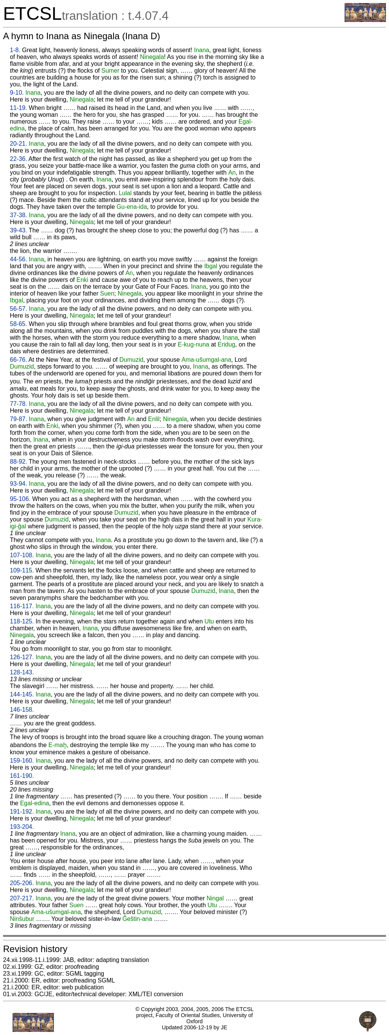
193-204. (22, 827)
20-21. (18, 143)
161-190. (22, 776)
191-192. (22, 811)
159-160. (22, 760)
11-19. (18, 108)
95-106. (20, 499)
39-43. (18, 230)
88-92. (18, 461)
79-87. (18, 419)
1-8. (15, 50)
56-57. (18, 308)
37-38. (18, 215)
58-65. (18, 324)
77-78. (18, 404)
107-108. (22, 555)
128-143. (22, 672)
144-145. (22, 694)
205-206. (22, 883)
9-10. (17, 92)
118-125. (22, 621)
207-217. (22, 898)
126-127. (22, 657)
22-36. (18, 159)
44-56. (18, 259)
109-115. (22, 570)
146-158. (22, 709)
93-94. (18, 483)
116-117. (22, 606)
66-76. (18, 359)
